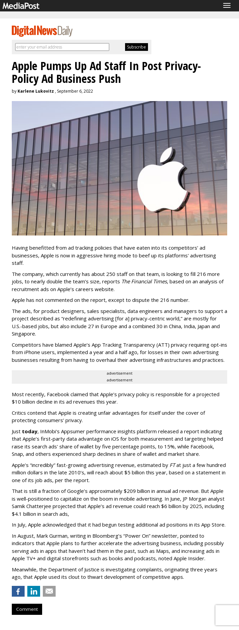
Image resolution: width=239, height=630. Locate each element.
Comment (27, 609)
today (29, 431)
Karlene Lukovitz (36, 91)
